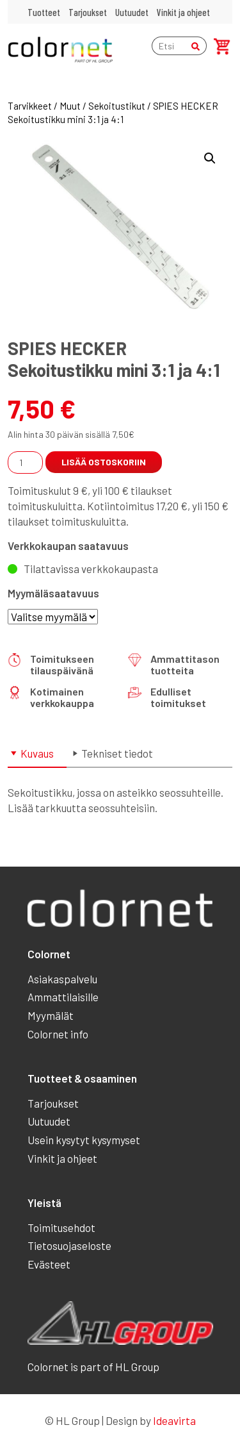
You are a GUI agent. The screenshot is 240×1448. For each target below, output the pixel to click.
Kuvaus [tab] (37, 753)
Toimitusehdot (61, 1227)
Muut (70, 106)
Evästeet (49, 1264)
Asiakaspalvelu (62, 978)
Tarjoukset (87, 12)
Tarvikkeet (30, 106)
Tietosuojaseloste (69, 1245)
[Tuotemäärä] (25, 462)
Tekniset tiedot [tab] (117, 753)
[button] (209, 158)
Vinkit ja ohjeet (183, 12)
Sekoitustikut (116, 106)
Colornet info (58, 1034)
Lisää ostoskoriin (103, 461)
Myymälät (51, 1015)
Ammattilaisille (63, 996)
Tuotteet (44, 12)
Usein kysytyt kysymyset (84, 1139)
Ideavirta (174, 1420)
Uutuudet (131, 12)
